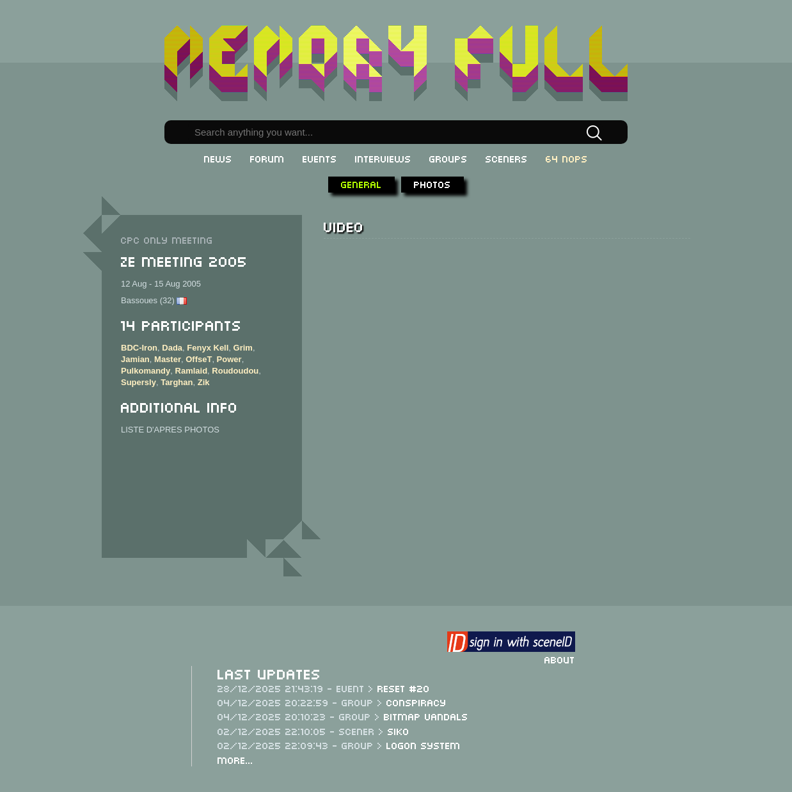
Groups (448, 158)
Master (167, 359)
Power (229, 359)
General (361, 184)
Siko (398, 731)
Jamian (135, 359)
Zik (204, 382)
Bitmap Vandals (426, 716)
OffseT (199, 359)
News (218, 158)
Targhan (177, 382)
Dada (172, 347)
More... (235, 759)
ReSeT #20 (403, 688)
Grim (243, 347)
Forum (267, 158)
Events (320, 158)
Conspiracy (416, 702)
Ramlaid (191, 371)
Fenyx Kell (207, 347)
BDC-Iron (139, 347)
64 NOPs (567, 158)
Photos (432, 184)
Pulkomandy (145, 371)
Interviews (383, 158)
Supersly (138, 382)
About (559, 659)
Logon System (423, 745)
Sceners (507, 158)
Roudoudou (235, 371)
